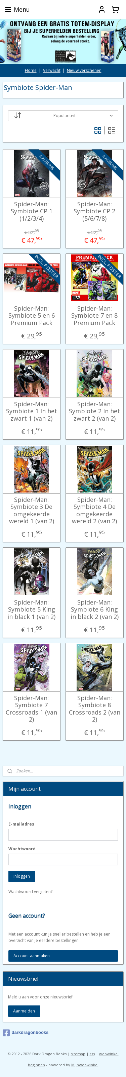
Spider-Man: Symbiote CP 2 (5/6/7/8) (94, 211)
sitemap (78, 1053)
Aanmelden (24, 1011)
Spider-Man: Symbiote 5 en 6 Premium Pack (31, 315)
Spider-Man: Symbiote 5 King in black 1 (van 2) (31, 609)
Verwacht (51, 70)
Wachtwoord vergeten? (30, 891)
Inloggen (21, 876)
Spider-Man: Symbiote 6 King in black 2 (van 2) (95, 609)
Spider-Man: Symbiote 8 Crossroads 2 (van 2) (94, 708)
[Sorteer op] (63, 116)
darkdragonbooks (26, 1033)
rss (92, 1053)
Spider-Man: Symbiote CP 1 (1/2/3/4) (31, 211)
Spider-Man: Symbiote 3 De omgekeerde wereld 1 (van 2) (31, 510)
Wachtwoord (22, 849)
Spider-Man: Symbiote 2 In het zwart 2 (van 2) (94, 411)
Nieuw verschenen (84, 70)
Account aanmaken (31, 956)
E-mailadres (21, 824)
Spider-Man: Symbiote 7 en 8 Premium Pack (94, 315)
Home (31, 70)
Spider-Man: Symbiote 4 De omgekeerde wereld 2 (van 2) (94, 510)
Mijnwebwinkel (84, 1064)
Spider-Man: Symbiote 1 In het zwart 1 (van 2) (31, 411)
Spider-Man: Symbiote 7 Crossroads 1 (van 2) (31, 708)
